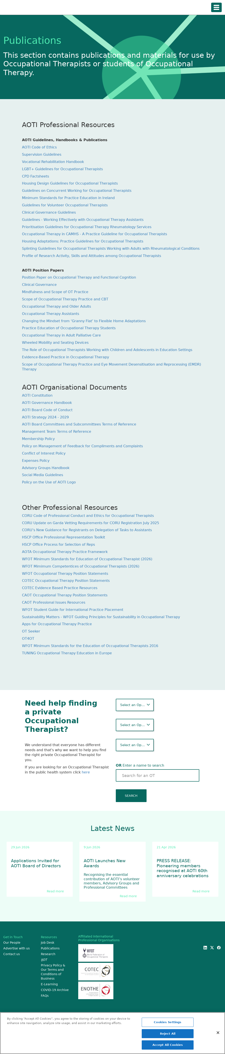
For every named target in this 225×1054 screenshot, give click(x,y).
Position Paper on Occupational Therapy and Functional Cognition (79, 277)
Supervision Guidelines (41, 154)
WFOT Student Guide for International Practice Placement (72, 610)
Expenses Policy (35, 461)
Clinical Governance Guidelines (49, 212)
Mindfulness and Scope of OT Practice (55, 292)
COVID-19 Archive (55, 990)
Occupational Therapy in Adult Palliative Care (61, 335)
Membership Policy (38, 439)
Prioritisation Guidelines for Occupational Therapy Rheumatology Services (86, 227)
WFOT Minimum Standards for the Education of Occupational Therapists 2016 (90, 646)
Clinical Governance (39, 285)
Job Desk (47, 942)
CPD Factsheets (35, 176)
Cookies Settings (167, 1022)
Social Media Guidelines (42, 475)
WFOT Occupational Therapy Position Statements (65, 573)
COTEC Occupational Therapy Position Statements (66, 581)
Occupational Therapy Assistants (50, 314)
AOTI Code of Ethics (39, 147)
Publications (50, 948)
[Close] (218, 1033)
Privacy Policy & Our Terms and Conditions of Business (53, 971)
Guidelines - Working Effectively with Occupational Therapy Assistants (82, 220)
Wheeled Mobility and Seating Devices (55, 342)
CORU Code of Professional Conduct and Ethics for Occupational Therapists (88, 516)
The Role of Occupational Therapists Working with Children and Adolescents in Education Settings (107, 350)
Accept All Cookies (167, 1045)
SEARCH (131, 795)
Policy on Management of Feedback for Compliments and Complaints (82, 446)
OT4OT (28, 638)
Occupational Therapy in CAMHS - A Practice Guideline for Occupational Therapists (94, 234)
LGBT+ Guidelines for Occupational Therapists (62, 169)
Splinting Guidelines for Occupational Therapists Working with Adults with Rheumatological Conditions (111, 248)
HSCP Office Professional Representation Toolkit (63, 537)
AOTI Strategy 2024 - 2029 (45, 417)
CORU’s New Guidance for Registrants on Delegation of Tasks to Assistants (87, 530)
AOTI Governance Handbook (47, 403)
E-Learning (49, 984)
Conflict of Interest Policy (43, 453)
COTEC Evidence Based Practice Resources (59, 588)
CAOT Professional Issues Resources (53, 602)
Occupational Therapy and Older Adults (56, 306)
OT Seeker (31, 631)
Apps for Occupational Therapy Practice (57, 624)
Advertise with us (16, 948)
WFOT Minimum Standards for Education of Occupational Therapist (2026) (87, 559)
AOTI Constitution (37, 395)
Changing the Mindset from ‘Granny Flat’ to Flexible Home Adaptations (84, 321)
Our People (11, 942)
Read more (55, 891)
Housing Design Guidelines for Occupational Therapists (70, 183)
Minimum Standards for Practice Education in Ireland (68, 198)
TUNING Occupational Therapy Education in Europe (67, 653)
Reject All (167, 1034)
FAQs (45, 995)
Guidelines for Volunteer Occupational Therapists (65, 205)
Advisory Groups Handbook (45, 468)
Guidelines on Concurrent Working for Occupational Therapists (76, 191)
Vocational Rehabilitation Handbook (53, 162)
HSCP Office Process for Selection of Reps (58, 544)
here (86, 772)
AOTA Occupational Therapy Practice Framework (65, 552)
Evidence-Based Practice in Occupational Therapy (65, 357)
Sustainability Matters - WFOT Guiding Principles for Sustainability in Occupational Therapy (101, 617)
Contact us (11, 954)
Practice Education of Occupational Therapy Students (69, 328)
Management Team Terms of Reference (56, 431)
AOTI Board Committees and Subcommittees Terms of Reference (79, 424)
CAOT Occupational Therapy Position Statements (64, 595)
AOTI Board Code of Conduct (47, 410)
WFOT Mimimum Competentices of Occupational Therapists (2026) (80, 566)
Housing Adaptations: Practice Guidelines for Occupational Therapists (82, 241)
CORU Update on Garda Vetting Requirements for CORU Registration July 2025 (90, 523)
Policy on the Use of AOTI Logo (49, 482)
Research (48, 954)
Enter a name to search (140, 765)
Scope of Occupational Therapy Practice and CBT (65, 299)
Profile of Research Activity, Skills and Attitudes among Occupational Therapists (91, 256)
